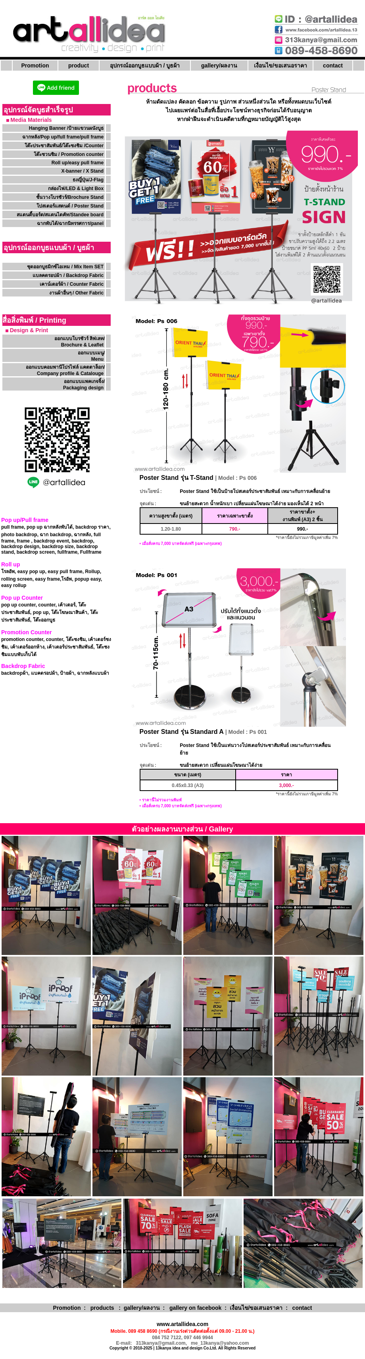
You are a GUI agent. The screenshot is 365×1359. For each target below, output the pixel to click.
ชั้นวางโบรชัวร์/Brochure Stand (70, 197)
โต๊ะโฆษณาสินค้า (69, 612)
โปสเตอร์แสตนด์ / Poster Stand (70, 206)
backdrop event (51, 541)
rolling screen (17, 579)
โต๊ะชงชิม (76, 639)
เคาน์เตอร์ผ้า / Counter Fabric (72, 284)
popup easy (88, 579)
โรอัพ (66, 579)
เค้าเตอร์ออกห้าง (27, 647)
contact (333, 65)
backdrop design (20, 546)
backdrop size (58, 546)
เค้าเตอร (66, 605)
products (102, 1308)
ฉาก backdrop (55, 534)
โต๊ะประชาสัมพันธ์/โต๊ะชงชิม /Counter (64, 145)
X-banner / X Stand (82, 171)
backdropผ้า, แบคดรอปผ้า (29, 673)
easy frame (47, 579)
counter (46, 605)
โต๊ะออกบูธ (44, 620)
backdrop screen (36, 552)
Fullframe (91, 552)
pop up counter (18, 605)
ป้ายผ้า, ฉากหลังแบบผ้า (84, 673)
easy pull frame (65, 571)
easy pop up (31, 571)
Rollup (92, 571)
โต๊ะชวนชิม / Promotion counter (69, 154)
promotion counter (22, 639)
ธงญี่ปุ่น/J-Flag (88, 180)
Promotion (35, 65)
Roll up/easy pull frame (78, 163)
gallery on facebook (195, 1308)
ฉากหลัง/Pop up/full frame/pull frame (63, 137)
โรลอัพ (8, 571)
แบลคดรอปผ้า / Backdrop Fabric (68, 275)
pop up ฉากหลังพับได (50, 527)
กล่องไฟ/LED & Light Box (76, 188)
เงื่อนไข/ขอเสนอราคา (280, 65)
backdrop (82, 541)
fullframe (67, 552)
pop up (39, 612)
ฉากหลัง (82, 534)
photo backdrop (19, 534)
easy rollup (13, 585)
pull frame (12, 527)
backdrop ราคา (92, 527)
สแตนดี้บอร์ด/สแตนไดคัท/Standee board (60, 215)
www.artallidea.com (182, 1324)
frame (23, 541)
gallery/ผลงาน (219, 65)
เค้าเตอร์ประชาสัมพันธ (70, 647)
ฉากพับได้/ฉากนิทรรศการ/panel (70, 223)
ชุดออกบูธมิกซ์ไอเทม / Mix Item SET (65, 266)
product (78, 65)
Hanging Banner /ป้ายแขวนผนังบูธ (67, 128)
